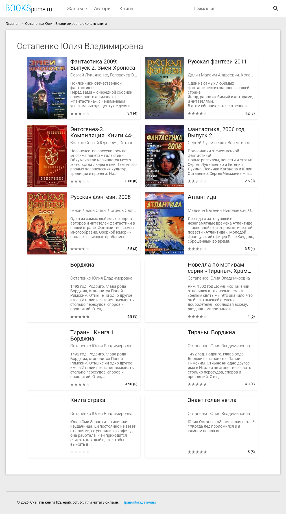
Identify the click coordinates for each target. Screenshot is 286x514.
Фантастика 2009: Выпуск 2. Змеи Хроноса (102, 64)
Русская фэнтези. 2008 (100, 197)
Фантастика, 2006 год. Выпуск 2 (217, 132)
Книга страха (87, 400)
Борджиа (82, 265)
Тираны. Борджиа (211, 332)
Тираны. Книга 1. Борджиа (92, 335)
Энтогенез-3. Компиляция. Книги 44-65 (101, 132)
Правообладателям (139, 502)
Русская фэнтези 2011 (217, 61)
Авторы (103, 8)
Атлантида (202, 197)
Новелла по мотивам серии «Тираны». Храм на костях (218, 268)
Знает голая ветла (212, 400)
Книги (126, 8)
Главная (12, 23)
